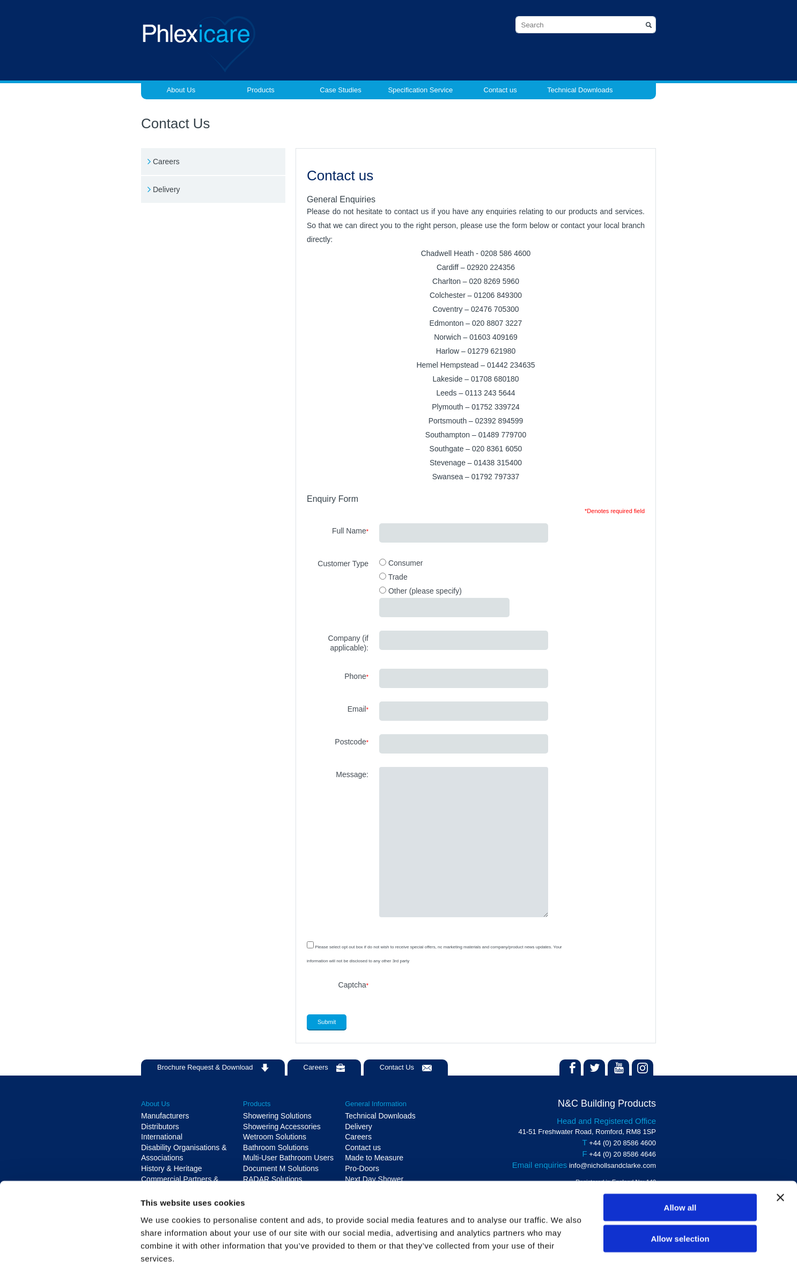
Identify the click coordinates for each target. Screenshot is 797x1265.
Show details (563, 1243)
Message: (352, 774)
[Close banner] (780, 1139)
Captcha (353, 985)
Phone (356, 676)
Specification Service (420, 90)
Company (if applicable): (348, 643)
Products (261, 90)
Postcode (351, 741)
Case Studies (340, 90)
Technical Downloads (579, 90)
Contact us (500, 90)
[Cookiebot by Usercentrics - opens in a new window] (69, 1244)
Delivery (166, 189)
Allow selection (680, 1181)
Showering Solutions (277, 1116)
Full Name (350, 531)
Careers (166, 161)
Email (358, 709)
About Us (181, 90)
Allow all (680, 1149)
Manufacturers (165, 1116)
